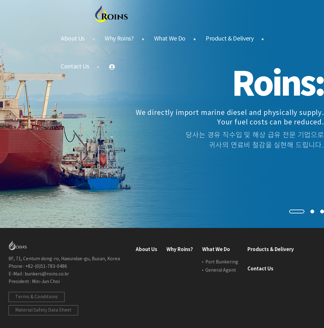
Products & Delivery (270, 249)
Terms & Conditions (36, 297)
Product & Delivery (230, 38)
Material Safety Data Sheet (43, 310)
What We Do (169, 38)
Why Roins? (119, 38)
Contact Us (75, 66)
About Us (72, 38)
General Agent (220, 270)
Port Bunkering (221, 262)
